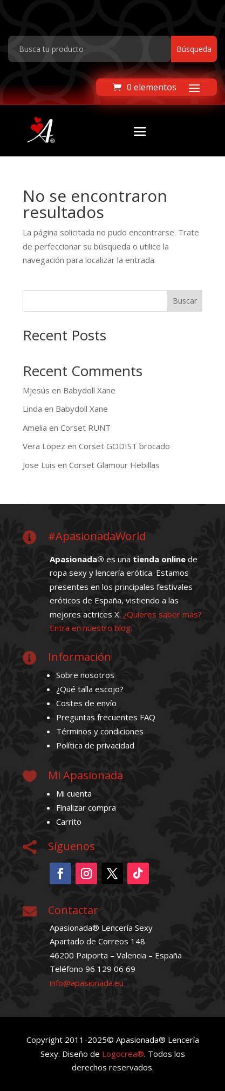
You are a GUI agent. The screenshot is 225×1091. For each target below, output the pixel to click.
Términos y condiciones (100, 731)
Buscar (185, 300)
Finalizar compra (86, 807)
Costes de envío (86, 703)
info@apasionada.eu (87, 982)
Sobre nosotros (85, 674)
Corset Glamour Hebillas (114, 464)
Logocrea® (123, 1053)
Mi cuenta (74, 793)
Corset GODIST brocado (124, 446)
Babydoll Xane (89, 390)
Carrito (68, 821)
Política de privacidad (95, 745)
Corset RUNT (85, 427)
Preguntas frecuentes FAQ (105, 717)
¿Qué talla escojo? (90, 688)
